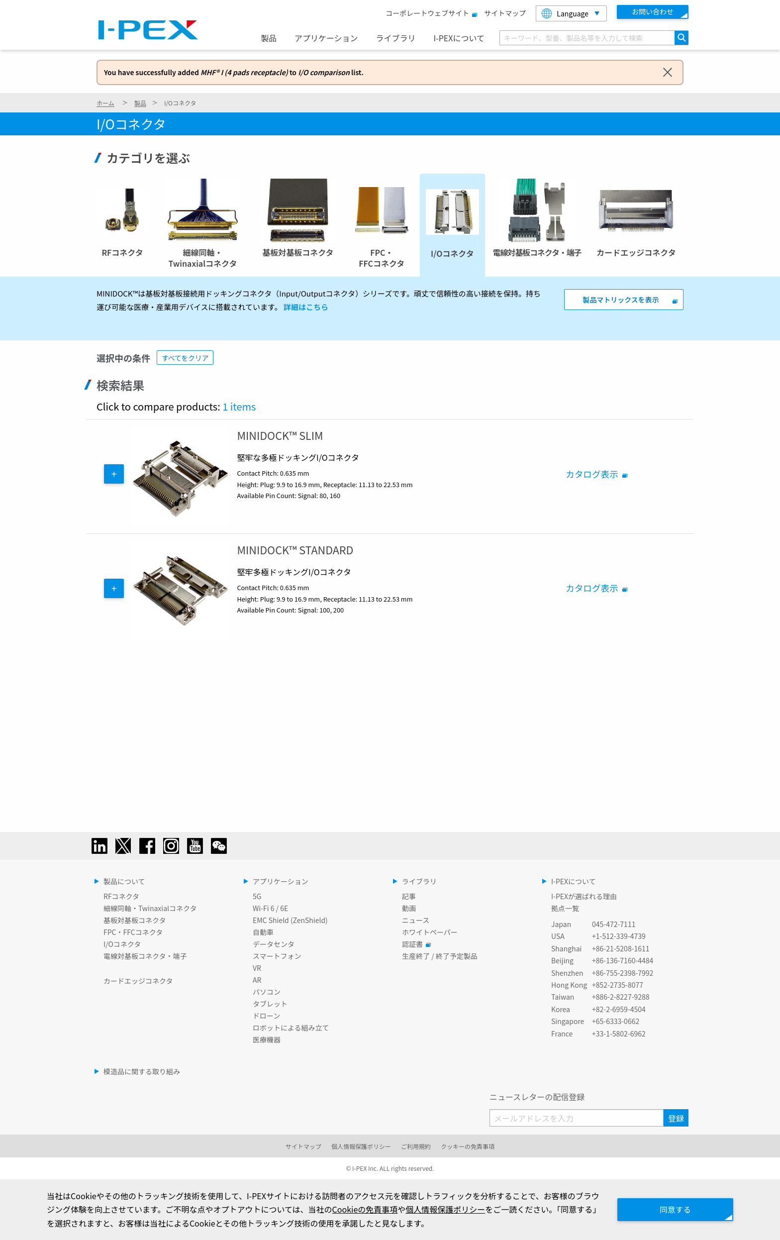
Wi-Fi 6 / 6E (270, 908)
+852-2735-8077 (617, 985)
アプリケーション (326, 38)
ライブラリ (396, 38)
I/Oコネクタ (122, 944)
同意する (673, 1209)
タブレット (270, 1004)
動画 (409, 908)
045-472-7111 (613, 924)
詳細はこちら (306, 307)
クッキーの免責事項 (467, 1146)
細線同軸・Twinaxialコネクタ (149, 908)
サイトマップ (505, 13)
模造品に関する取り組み (141, 1071)
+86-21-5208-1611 (621, 948)
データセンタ (273, 944)
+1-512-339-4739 (619, 936)
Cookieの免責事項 (373, 1209)
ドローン (266, 1016)
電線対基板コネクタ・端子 (145, 956)
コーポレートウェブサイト (430, 13)
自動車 (263, 932)
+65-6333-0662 (615, 1021)
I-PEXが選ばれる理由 (584, 896)
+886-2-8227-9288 (621, 997)
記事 (409, 896)
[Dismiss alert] (668, 72)
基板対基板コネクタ (134, 920)
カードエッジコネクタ (138, 981)
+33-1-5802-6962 (619, 1033)
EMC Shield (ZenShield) (290, 920)
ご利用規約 (416, 1146)
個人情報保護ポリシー (361, 1146)
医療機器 (267, 1039)
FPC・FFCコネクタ (133, 932)
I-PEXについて (458, 38)
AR (257, 980)
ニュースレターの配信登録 (537, 1097)
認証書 (415, 944)
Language (565, 13)
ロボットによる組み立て (291, 1028)
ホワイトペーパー (430, 932)
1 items (239, 406)
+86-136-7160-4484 (622, 960)
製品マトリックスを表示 (621, 300)
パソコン (267, 992)
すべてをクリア (185, 358)
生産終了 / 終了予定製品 (440, 956)
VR (257, 968)
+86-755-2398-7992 (622, 973)
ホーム (105, 103)
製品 (269, 38)
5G (257, 896)
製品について (124, 881)
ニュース (415, 920)
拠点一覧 (565, 908)
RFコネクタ (121, 896)
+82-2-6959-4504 (619, 1009)
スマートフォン (277, 956)
